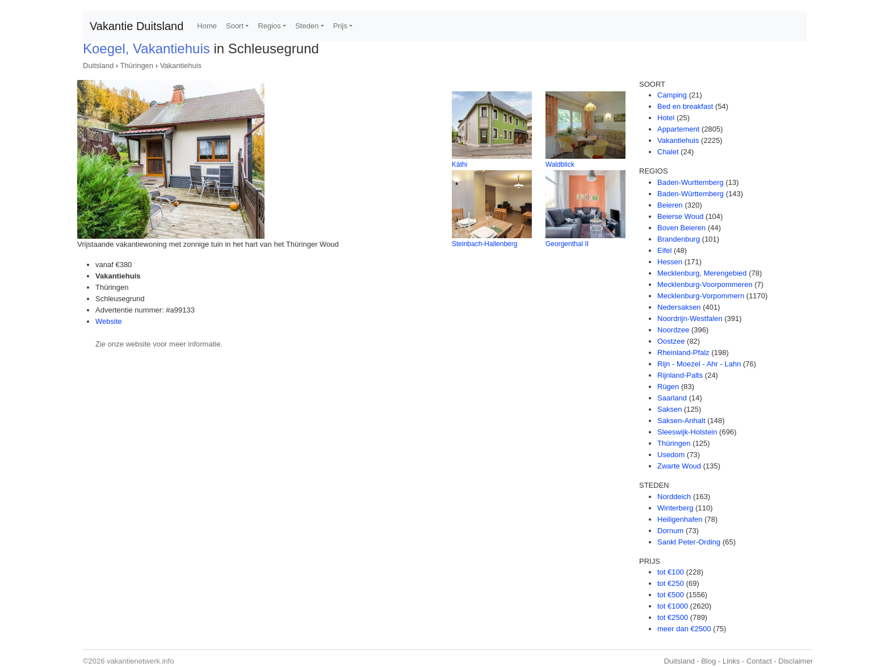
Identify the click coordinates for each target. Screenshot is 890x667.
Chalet (668, 151)
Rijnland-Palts (680, 375)
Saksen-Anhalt (681, 420)
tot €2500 (672, 617)
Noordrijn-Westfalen (690, 318)
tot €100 (670, 572)
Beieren (670, 205)
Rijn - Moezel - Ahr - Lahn (699, 364)
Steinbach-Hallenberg (484, 244)
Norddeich (674, 496)
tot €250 (670, 583)
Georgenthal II (567, 244)
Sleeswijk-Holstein (687, 432)
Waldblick (559, 164)
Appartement (678, 129)
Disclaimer (795, 661)
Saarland (672, 398)
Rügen (668, 386)
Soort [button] (235, 26)
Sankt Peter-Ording (688, 542)
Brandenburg (678, 239)
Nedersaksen (679, 307)
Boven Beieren (681, 227)
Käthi (459, 164)
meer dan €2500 (684, 628)
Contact (759, 661)
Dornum (670, 530)
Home (207, 26)
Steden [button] (306, 26)
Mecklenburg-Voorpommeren (705, 284)
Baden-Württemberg (690, 193)
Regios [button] (269, 26)
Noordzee (673, 330)
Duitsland (98, 65)
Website (108, 321)
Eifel (664, 250)
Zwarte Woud (679, 466)
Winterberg (675, 508)
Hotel (665, 117)
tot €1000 (672, 606)
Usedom (671, 454)
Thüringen (137, 65)
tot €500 (670, 594)
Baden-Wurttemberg (690, 182)
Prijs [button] (340, 26)
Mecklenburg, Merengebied (702, 273)
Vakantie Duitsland (136, 26)
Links (731, 661)
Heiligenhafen (680, 519)
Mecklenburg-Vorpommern (700, 296)
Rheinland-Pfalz (683, 352)
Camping (672, 95)
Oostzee (671, 341)
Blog (708, 661)
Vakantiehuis (180, 65)
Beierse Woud (680, 216)
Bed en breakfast (685, 106)
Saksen (669, 409)
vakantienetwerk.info (140, 661)
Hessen (669, 261)
